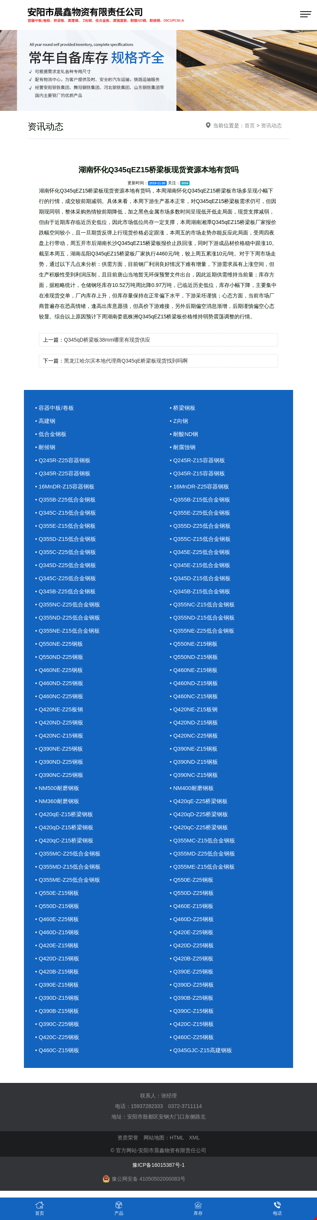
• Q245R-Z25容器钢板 (62, 460)
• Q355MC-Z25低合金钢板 (68, 853)
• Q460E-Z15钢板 (191, 906)
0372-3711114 (185, 1106)
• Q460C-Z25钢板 (192, 1037)
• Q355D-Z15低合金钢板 (65, 539)
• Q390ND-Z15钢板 (194, 762)
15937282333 (147, 1106)
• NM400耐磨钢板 (192, 788)
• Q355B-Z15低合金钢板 (200, 499)
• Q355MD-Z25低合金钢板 (202, 853)
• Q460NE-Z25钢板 (59, 670)
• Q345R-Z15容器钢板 (197, 473)
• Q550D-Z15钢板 (57, 906)
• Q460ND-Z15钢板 (194, 683)
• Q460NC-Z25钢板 (59, 696)
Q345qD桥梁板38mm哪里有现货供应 (107, 340)
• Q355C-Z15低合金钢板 (200, 539)
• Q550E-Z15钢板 (57, 893)
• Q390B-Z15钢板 (57, 1011)
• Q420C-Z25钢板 (57, 1037)
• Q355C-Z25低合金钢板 (65, 552)
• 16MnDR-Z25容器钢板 (199, 486)
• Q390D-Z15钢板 (57, 998)
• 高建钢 (45, 421)
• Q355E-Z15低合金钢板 (65, 526)
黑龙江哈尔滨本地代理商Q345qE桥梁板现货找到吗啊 (126, 361)
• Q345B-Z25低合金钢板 (65, 591)
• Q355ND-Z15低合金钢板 (202, 617)
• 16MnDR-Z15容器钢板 (65, 486)
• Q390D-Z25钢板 (192, 984)
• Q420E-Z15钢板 (57, 945)
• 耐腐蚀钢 (183, 447)
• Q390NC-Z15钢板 (194, 775)
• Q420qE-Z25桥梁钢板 (199, 801)
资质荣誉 (127, 1138)
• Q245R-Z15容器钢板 (197, 460)
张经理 (169, 1096)
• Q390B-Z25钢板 (191, 998)
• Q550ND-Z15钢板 (194, 657)
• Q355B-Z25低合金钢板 (65, 499)
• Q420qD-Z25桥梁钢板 (199, 814)
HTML (177, 1138)
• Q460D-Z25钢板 (192, 919)
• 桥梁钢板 (183, 408)
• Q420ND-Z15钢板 (194, 722)
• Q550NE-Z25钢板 (59, 644)
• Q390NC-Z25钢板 (59, 775)
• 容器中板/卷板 (54, 408)
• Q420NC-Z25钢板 (194, 735)
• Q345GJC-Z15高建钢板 (201, 1050)
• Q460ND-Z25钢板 (59, 683)
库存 (198, 1208)
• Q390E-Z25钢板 (191, 971)
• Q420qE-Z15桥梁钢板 (64, 814)
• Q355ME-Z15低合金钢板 (202, 866)
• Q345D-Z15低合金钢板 (200, 578)
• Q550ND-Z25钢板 (59, 657)
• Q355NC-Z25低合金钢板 (67, 604)
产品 (118, 1208)
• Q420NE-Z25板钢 (59, 709)
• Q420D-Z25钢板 (192, 945)
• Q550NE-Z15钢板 (194, 644)
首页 (249, 125)
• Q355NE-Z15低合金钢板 (67, 630)
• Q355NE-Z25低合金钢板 (202, 630)
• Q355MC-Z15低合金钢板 (202, 840)
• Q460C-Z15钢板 (57, 1050)
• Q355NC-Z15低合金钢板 (202, 604)
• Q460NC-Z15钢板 (194, 696)
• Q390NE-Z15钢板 (194, 748)
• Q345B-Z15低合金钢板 (200, 591)
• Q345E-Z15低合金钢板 (200, 565)
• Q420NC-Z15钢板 (59, 735)
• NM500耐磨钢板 (57, 788)
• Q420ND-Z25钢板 (59, 722)
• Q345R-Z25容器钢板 (62, 473)
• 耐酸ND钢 (184, 434)
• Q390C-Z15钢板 (192, 1011)
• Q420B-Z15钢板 (57, 971)
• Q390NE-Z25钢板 (59, 748)
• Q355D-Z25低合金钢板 (200, 526)
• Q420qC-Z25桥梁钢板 (199, 827)
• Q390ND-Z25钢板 (59, 762)
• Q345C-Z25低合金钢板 (65, 578)
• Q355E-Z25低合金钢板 (200, 512)
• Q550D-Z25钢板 (192, 893)
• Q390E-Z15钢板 (57, 984)
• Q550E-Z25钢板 (191, 880)
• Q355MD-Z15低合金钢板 (68, 866)
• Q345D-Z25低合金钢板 (65, 565)
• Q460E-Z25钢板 (57, 919)
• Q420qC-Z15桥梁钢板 (64, 840)
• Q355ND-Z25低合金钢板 (67, 617)
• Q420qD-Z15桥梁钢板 (64, 827)
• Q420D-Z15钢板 (57, 958)
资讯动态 (271, 125)
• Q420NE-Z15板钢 (194, 709)
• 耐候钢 (45, 447)
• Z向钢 (179, 421)
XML (194, 1138)
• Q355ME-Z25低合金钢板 (67, 880)
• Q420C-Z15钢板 (192, 1024)
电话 (277, 1208)
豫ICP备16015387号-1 (158, 1165)
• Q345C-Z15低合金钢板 (65, 512)
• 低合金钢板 (51, 434)
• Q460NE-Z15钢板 (194, 670)
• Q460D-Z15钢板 (57, 932)
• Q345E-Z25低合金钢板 (200, 552)
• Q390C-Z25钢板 (57, 1024)
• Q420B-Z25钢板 (191, 958)
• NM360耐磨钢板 (57, 801)
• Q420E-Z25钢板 (191, 932)
